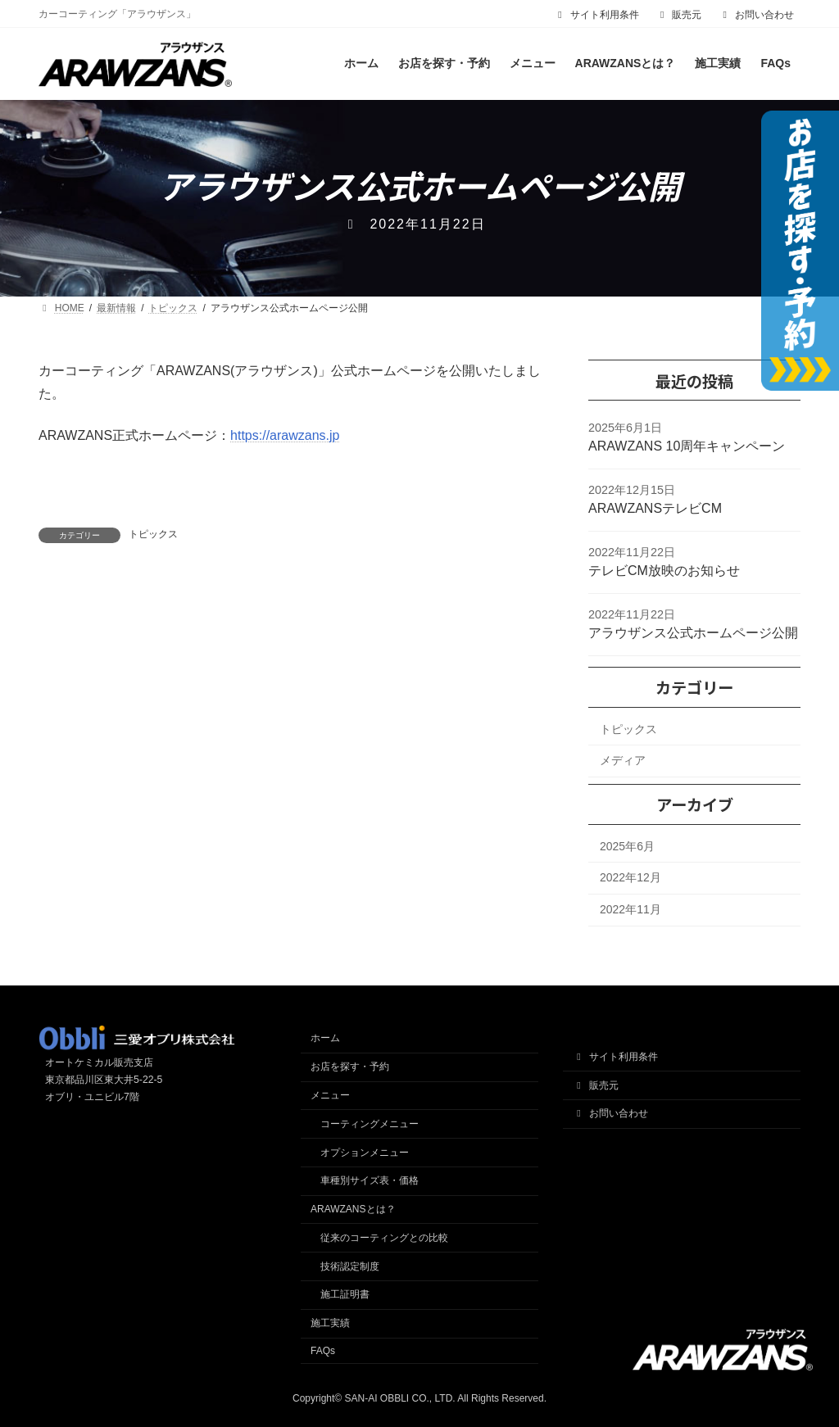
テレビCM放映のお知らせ (664, 571)
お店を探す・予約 (350, 1066)
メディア (623, 760)
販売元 (679, 14)
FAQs (323, 1351)
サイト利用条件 (596, 14)
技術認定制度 (349, 1266)
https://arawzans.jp (284, 435)
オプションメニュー (364, 1152)
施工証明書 (345, 1294)
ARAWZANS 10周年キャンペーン (686, 446)
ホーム (325, 1038)
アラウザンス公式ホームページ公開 (693, 633)
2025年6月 (627, 846)
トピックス (153, 534)
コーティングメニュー (369, 1124)
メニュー (330, 1095)
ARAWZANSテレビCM (655, 508)
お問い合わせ (756, 14)
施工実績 (330, 1323)
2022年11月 (630, 909)
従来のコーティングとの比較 (384, 1238)
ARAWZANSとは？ (353, 1209)
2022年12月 (630, 878)
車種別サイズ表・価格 (369, 1180)
